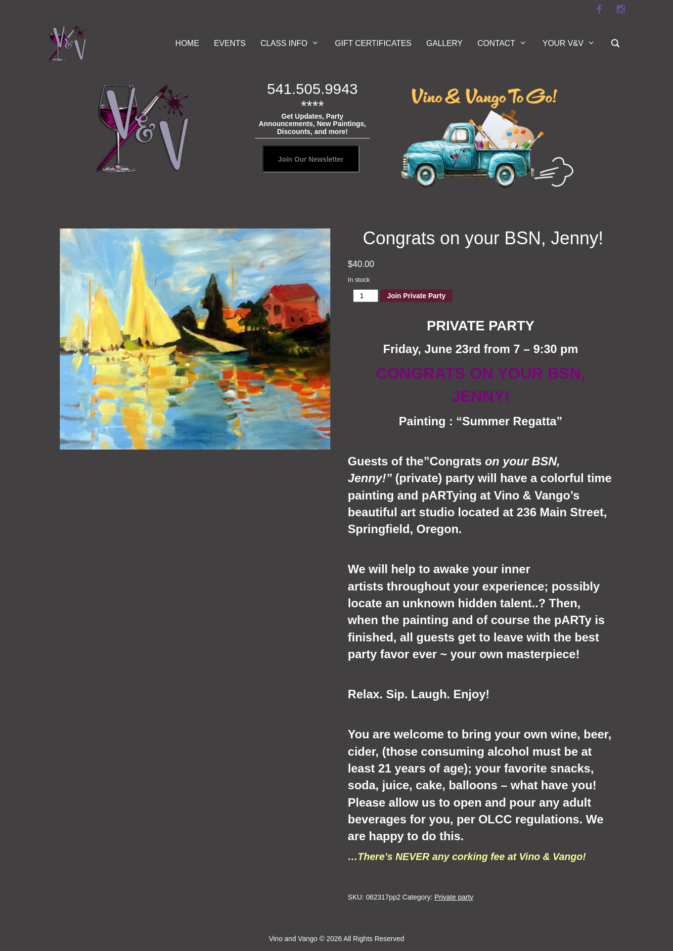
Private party (453, 897)
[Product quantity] (365, 295)
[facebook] (599, 9)
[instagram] (621, 9)
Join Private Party (416, 296)
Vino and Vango (293, 939)
